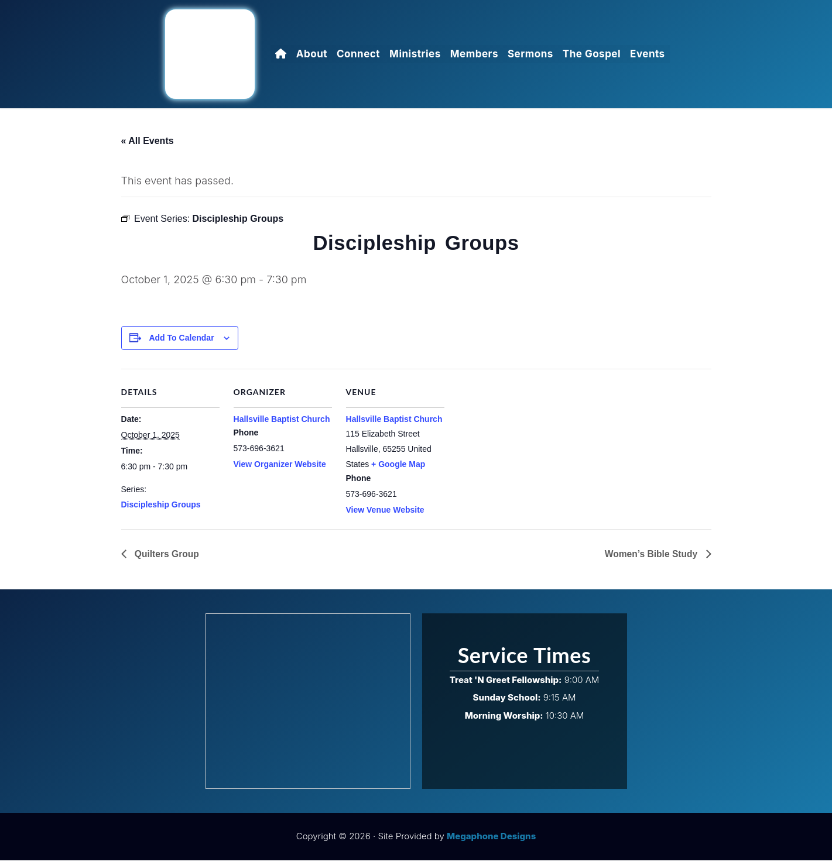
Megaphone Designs (491, 841)
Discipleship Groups (161, 509)
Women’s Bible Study (651, 558)
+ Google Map (398, 468)
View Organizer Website (280, 468)
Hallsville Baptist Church (282, 423)
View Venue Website (385, 514)
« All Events (147, 140)
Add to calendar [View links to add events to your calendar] (181, 342)
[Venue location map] (520, 454)
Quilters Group (166, 558)
